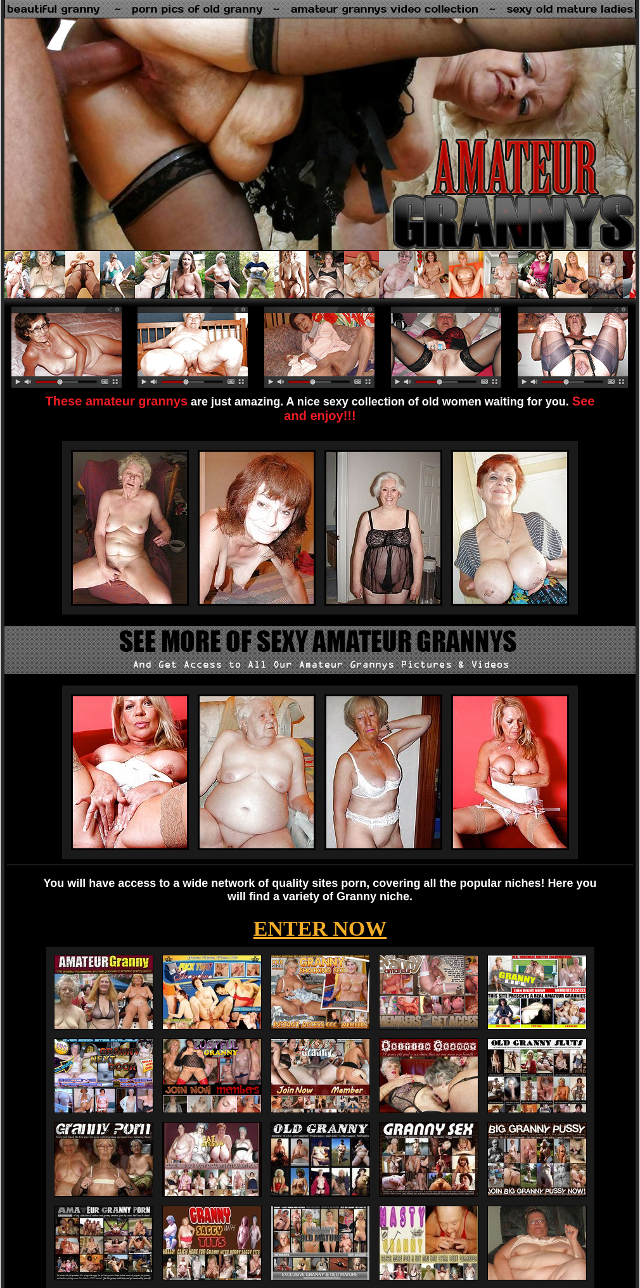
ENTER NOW (320, 928)
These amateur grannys (117, 401)
